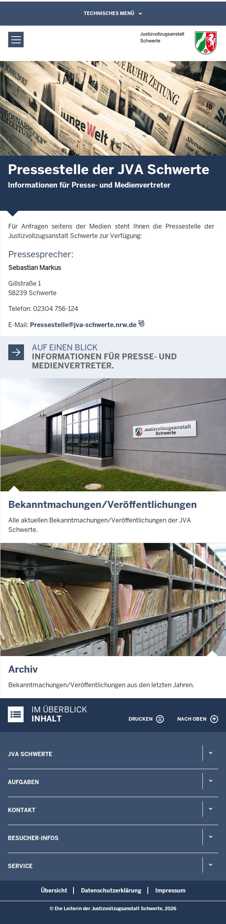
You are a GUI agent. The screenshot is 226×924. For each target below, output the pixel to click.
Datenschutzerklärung (111, 890)
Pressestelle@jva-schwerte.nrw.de (83, 325)
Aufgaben (23, 782)
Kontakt (21, 810)
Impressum (170, 890)
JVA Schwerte (30, 754)
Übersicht (54, 890)
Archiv (23, 669)
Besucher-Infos (33, 838)
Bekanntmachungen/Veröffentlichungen (102, 504)
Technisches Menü (109, 13)
